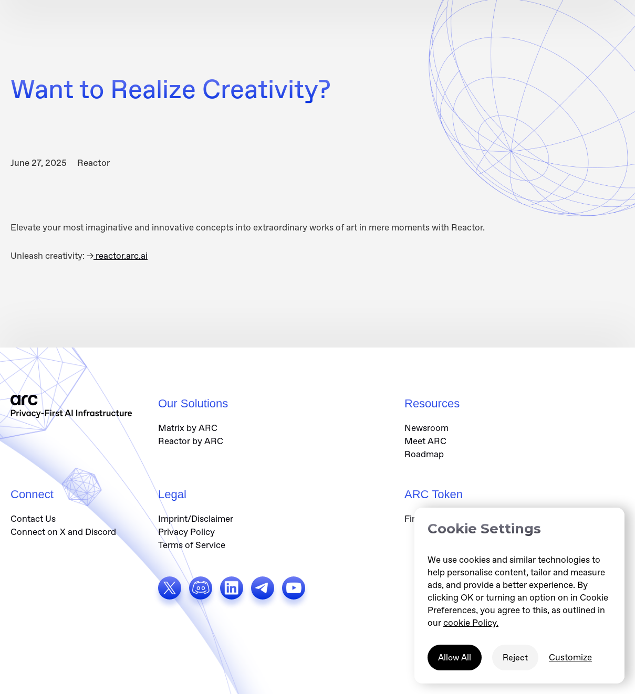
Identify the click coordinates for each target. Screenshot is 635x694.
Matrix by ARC (187, 428)
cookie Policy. (470, 622)
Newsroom (426, 428)
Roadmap (424, 454)
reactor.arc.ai (120, 255)
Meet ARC (425, 441)
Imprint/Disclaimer (195, 518)
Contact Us (33, 518)
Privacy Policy (186, 532)
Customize (570, 657)
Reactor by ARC (190, 441)
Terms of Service (191, 545)
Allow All (454, 658)
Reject (515, 658)
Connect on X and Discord (63, 532)
